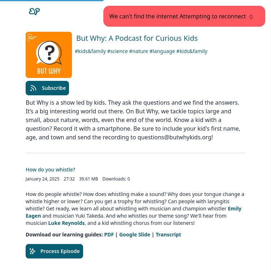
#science (118, 51)
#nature (139, 51)
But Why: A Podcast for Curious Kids (137, 38)
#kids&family (91, 51)
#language (163, 51)
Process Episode (54, 251)
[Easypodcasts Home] (34, 11)
